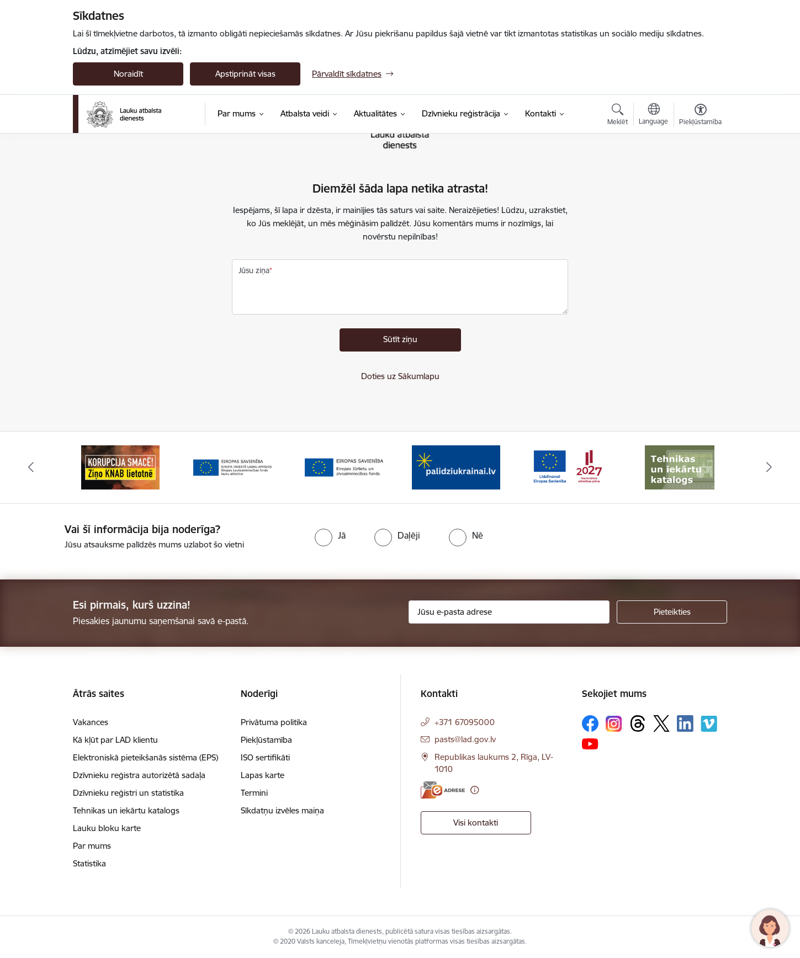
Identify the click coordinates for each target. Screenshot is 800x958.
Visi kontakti (475, 822)
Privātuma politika (274, 722)
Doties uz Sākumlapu (400, 376)
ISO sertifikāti (265, 757)
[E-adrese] (443, 790)
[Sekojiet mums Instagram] (614, 724)
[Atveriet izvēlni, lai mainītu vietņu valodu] (653, 115)
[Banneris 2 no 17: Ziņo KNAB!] (120, 466)
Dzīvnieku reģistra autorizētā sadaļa (139, 775)
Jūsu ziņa (254, 270)
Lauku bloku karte (107, 828)
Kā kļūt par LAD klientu (115, 740)
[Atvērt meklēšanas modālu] (617, 116)
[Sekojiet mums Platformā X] (661, 723)
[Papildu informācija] (474, 790)
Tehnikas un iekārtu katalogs (126, 810)
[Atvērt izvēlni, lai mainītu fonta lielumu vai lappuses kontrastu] (700, 116)
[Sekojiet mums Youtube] (590, 743)
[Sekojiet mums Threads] (637, 723)
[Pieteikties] (672, 612)
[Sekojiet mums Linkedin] (685, 723)
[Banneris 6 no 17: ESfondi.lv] (567, 466)
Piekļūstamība (266, 740)
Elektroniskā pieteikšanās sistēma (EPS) (145, 757)
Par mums (92, 845)
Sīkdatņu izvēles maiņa (282, 810)
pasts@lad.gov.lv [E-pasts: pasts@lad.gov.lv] (465, 739)
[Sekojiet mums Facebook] (590, 723)
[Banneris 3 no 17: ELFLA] (232, 466)
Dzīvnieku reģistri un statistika (128, 792)
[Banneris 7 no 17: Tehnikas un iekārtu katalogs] (679, 466)
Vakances (90, 722)
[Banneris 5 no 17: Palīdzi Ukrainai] (456, 466)
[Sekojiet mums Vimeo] (709, 724)
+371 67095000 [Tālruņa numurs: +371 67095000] (465, 722)
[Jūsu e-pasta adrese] (509, 612)
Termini (254, 792)
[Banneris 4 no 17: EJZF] (344, 466)
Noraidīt (128, 73)
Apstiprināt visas (245, 73)
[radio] (330, 535)
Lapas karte (262, 775)
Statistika (89, 863)
